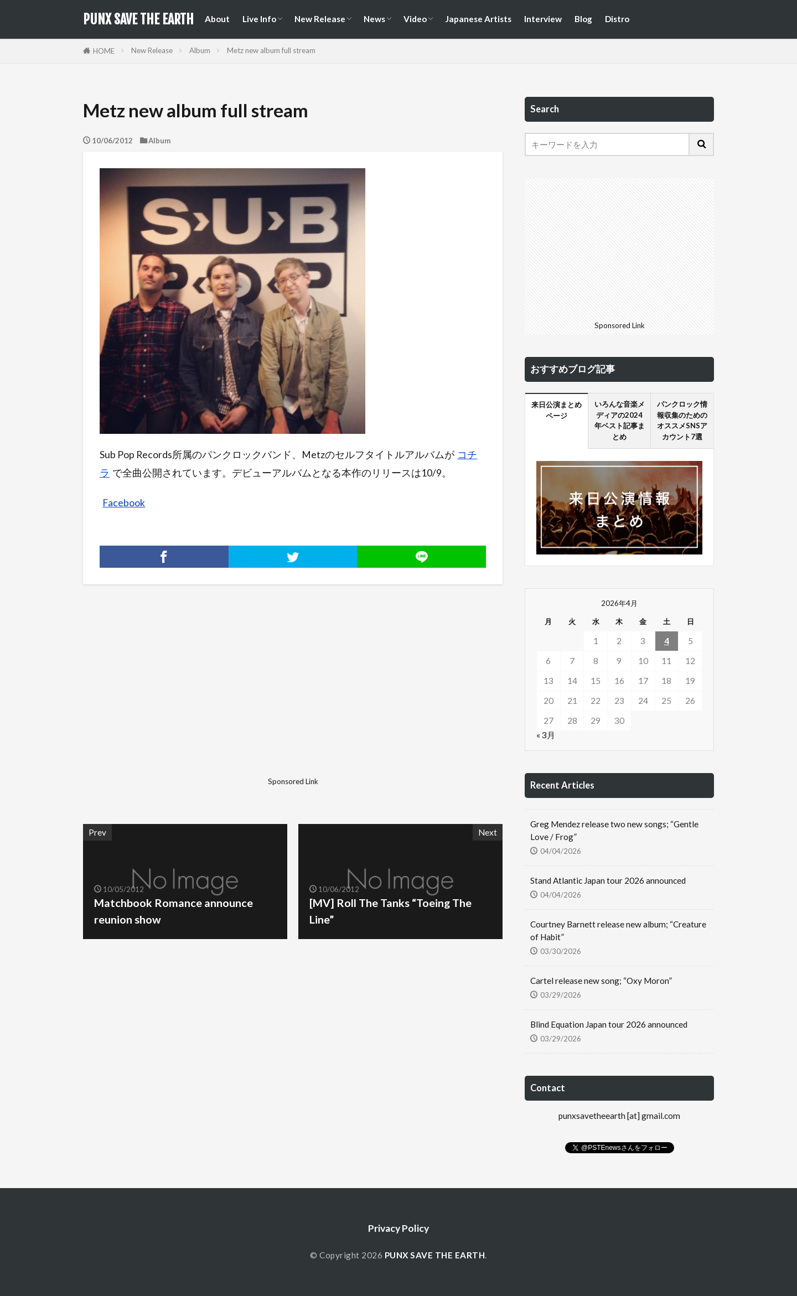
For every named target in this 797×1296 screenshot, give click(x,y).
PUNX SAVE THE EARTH (138, 19)
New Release (319, 19)
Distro (617, 19)
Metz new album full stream (271, 50)
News (374, 19)
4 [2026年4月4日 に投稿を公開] (666, 641)
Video (415, 19)
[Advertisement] (187, 695)
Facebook (123, 503)
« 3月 (545, 735)
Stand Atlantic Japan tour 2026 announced (608, 880)
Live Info (259, 19)
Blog (583, 19)
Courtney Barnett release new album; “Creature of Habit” (618, 930)
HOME (104, 50)
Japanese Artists (478, 19)
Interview (543, 19)
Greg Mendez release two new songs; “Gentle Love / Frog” (614, 830)
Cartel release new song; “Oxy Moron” (601, 981)
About (217, 19)
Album (199, 50)
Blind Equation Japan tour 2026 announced (608, 1024)
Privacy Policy (398, 1228)
